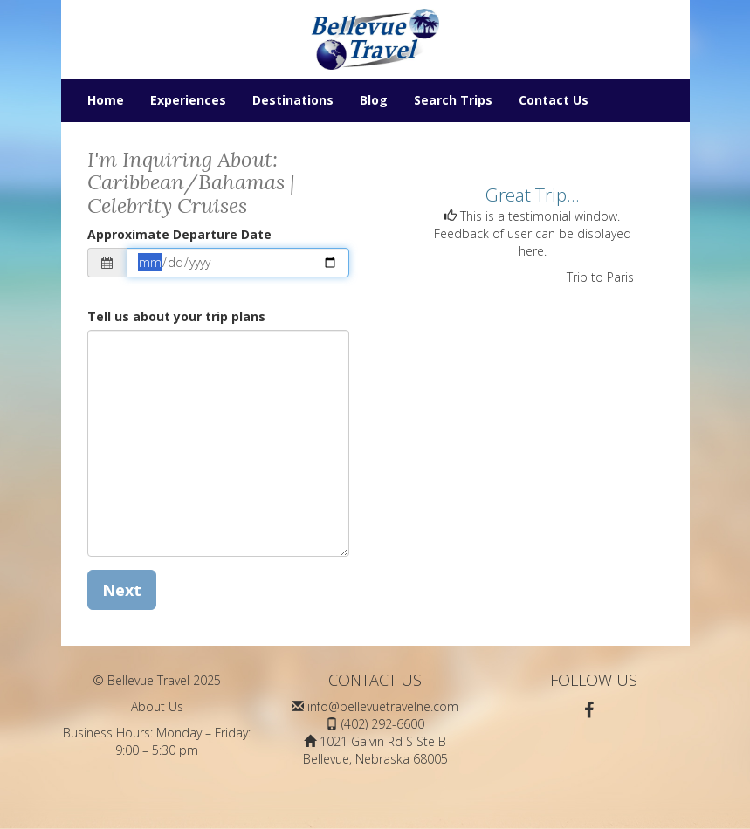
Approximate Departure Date (179, 234)
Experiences (188, 100)
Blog (374, 100)
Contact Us (553, 100)
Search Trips (453, 100)
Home (105, 100)
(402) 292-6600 (382, 724)
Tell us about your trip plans (176, 316)
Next (121, 589)
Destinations (293, 100)
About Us (157, 706)
